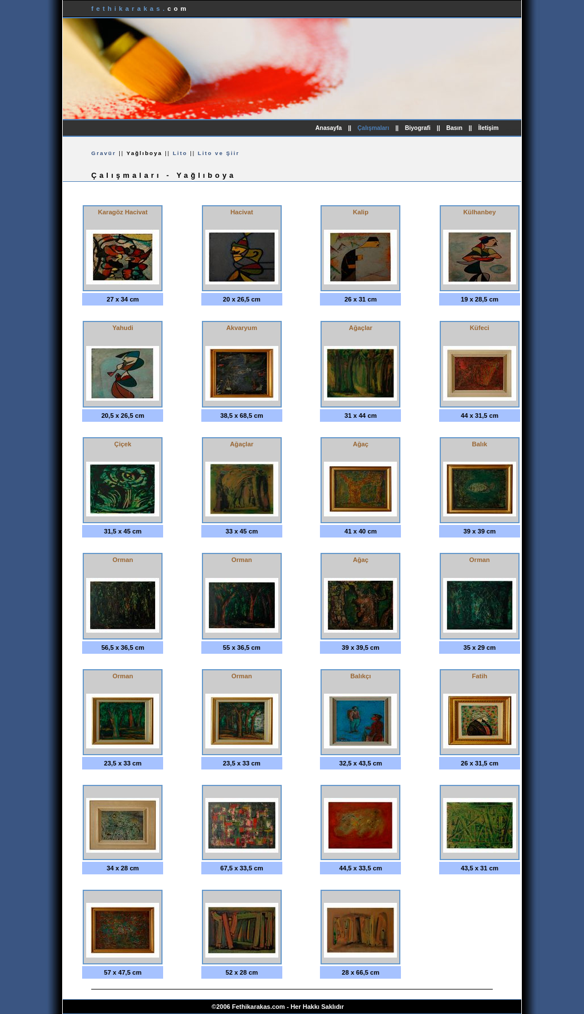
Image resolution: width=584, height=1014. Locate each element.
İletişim (488, 128)
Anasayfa (328, 128)
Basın (455, 128)
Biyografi (418, 128)
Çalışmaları (373, 128)
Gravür (103, 153)
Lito (180, 153)
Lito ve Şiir (219, 153)
